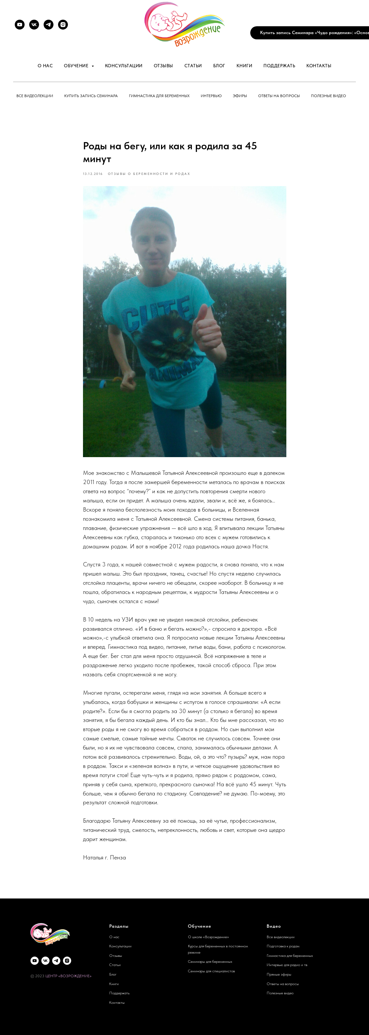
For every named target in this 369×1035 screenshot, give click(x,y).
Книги (244, 65)
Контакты (318, 65)
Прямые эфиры (279, 974)
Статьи (193, 65)
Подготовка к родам (283, 946)
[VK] (34, 25)
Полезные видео (328, 96)
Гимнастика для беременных (159, 96)
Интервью (211, 96)
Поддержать (279, 65)
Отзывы (163, 65)
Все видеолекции (34, 96)
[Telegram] (48, 25)
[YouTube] (20, 25)
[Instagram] (63, 25)
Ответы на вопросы (279, 96)
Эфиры (240, 96)
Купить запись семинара (91, 96)
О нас (45, 65)
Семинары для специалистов (211, 971)
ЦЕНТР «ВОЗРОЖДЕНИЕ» (68, 976)
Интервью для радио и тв (287, 964)
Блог (219, 65)
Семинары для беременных (210, 961)
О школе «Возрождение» (208, 937)
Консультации (124, 65)
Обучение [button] (77, 65)
